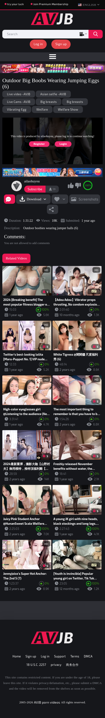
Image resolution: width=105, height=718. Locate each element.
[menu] (52, 56)
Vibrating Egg (16, 109)
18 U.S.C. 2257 (36, 665)
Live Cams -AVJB (18, 102)
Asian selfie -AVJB (53, 94)
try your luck (15, 4)
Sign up (61, 44)
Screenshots (88, 199)
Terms (74, 656)
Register (39, 144)
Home (17, 656)
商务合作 (72, 665)
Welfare (42, 109)
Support (60, 656)
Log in (38, 44)
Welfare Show (68, 109)
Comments (14, 236)
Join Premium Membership (50, 4)
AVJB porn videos (47, 702)
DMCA (88, 656)
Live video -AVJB (18, 94)
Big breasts (48, 102)
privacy (56, 665)
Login (63, 144)
